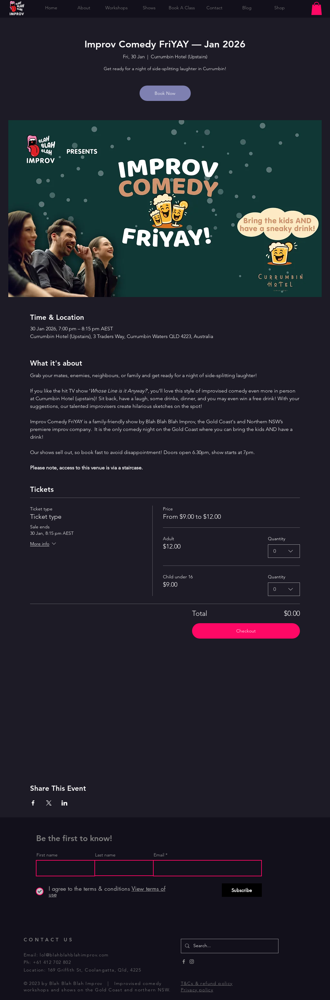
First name (47, 855)
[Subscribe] (242, 890)
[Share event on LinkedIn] (64, 803)
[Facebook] (184, 961)
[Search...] (229, 946)
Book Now (165, 93)
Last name (105, 855)
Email (159, 855)
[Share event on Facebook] (33, 803)
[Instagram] (192, 961)
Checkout (246, 631)
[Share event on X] (49, 803)
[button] (316, 8)
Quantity (276, 538)
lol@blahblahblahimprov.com (74, 955)
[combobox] (284, 551)
